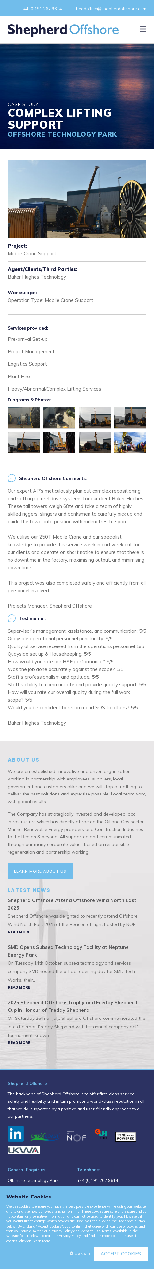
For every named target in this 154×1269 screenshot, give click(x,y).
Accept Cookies (121, 1253)
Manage (82, 1253)
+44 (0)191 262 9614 (41, 8)
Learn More (41, 1241)
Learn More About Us (40, 871)
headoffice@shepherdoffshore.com (111, 8)
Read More (19, 932)
